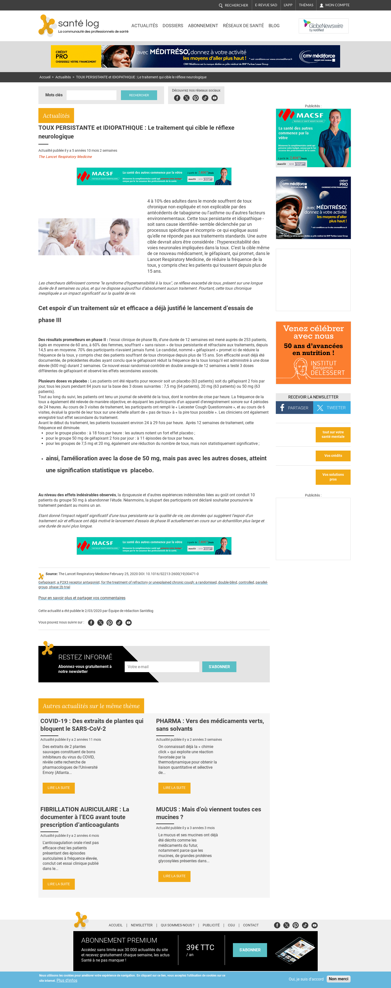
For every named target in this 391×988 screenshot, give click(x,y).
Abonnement (203, 25)
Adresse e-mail (138, 658)
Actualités (144, 25)
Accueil (44, 77)
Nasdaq (309, 22)
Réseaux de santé (243, 25)
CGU (231, 925)
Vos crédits (333, 456)
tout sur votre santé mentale (333, 434)
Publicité (211, 925)
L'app (288, 5)
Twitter (187, 97)
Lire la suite (59, 788)
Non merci (338, 979)
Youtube (128, 621)
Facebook (178, 97)
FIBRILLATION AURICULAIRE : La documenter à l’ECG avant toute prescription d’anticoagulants (84, 817)
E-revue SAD (266, 5)
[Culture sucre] (313, 309)
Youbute (215, 97)
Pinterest (196, 97)
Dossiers (173, 25)
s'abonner (250, 950)
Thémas (306, 5)
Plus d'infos (67, 980)
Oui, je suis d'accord (306, 979)
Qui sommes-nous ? (178, 925)
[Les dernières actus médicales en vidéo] (313, 558)
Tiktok (205, 97)
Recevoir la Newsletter (313, 397)
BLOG (274, 25)
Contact (251, 925)
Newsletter (142, 925)
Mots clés (54, 95)
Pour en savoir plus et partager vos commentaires (81, 598)
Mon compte (337, 5)
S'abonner (219, 666)
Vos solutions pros (333, 477)
